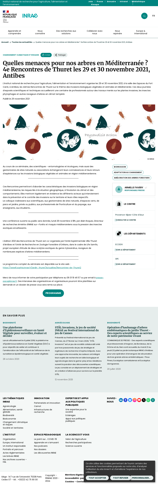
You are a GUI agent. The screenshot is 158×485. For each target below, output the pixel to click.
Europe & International (140, 32)
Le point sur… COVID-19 (45, 439)
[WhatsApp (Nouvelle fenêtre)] (148, 400)
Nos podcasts (41, 446)
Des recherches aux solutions (66, 32)
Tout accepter (97, 477)
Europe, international (13, 442)
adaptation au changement (128, 172)
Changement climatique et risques (21, 55)
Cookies (69, 481)
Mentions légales (74, 474)
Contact (81, 481)
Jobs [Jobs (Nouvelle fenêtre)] (90, 1)
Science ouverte (74, 446)
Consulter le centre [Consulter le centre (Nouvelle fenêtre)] (126, 220)
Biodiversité (9, 323)
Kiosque (95, 4)
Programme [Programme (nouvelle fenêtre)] (53, 293)
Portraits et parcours (13, 449)
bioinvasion (120, 167)
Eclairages (71, 415)
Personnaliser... (141, 477)
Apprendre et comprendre (14, 32)
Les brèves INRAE (11, 456)
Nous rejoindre (117, 32)
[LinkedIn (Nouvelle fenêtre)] (121, 400)
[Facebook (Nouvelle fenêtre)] (125, 400)
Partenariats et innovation (47, 402)
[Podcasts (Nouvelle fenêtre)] (153, 400)
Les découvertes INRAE (45, 452)
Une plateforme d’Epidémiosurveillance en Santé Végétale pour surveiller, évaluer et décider (25, 331)
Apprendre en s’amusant (46, 442)
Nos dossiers (40, 449)
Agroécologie (62, 323)
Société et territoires (13, 427)
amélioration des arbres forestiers (132, 178)
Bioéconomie (9, 418)
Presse (100, 1)
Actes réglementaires (13, 452)
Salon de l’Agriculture (76, 439)
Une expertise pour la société (76, 410)
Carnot (37, 406)
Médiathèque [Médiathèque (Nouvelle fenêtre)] (138, 1)
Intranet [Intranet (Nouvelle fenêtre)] (124, 1)
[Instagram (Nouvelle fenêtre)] (135, 400)
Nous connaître (40, 32)
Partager (60, 55)
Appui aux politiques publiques (75, 419)
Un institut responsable (14, 446)
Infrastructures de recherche (43, 410)
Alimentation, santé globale (12, 410)
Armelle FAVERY (136, 187)
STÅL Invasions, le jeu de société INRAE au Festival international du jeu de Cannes (77, 330)
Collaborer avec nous (95, 32)
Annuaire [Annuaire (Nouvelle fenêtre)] (111, 1)
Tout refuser (120, 477)
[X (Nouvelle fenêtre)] (144, 400)
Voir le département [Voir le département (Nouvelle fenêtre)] (126, 250)
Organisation (9, 439)
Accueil (5, 42)
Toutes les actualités (22, 42)
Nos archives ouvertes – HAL (15, 460)
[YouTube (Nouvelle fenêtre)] (139, 400)
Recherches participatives (78, 442)
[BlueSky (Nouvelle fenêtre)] (130, 400)
